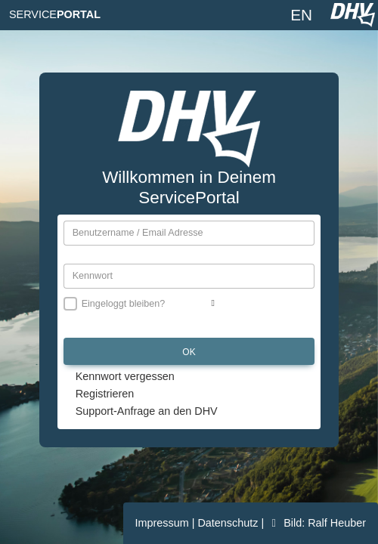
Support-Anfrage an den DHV (147, 411)
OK (188, 352)
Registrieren (105, 394)
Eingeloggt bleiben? (124, 303)
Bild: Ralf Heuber (316, 523)
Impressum (163, 523)
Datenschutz (229, 523)
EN (301, 14)
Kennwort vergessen (125, 376)
